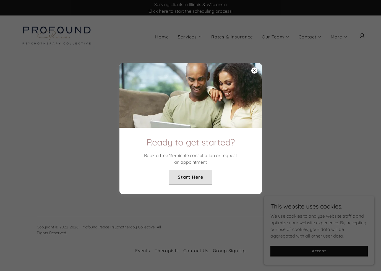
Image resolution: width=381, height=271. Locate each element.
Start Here (190, 177)
